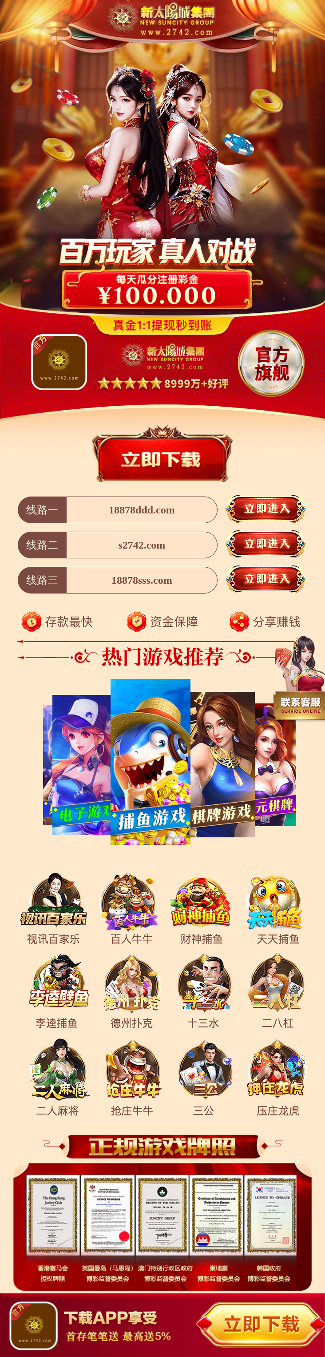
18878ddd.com (142, 510)
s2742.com (141, 545)
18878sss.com (141, 580)
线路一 (42, 510)
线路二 (42, 545)
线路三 (42, 580)
